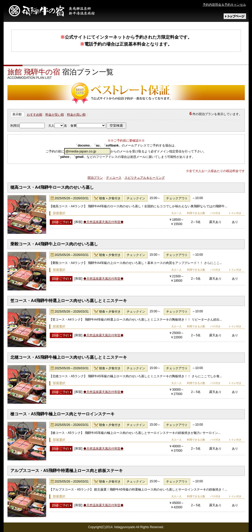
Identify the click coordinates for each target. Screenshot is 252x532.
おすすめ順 (34, 114)
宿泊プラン (95, 177)
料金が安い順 (54, 114)
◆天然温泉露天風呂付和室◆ (103, 222)
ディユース (113, 177)
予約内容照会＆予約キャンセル (224, 4)
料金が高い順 (76, 114)
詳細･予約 (61, 222)
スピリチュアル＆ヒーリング (145, 177)
